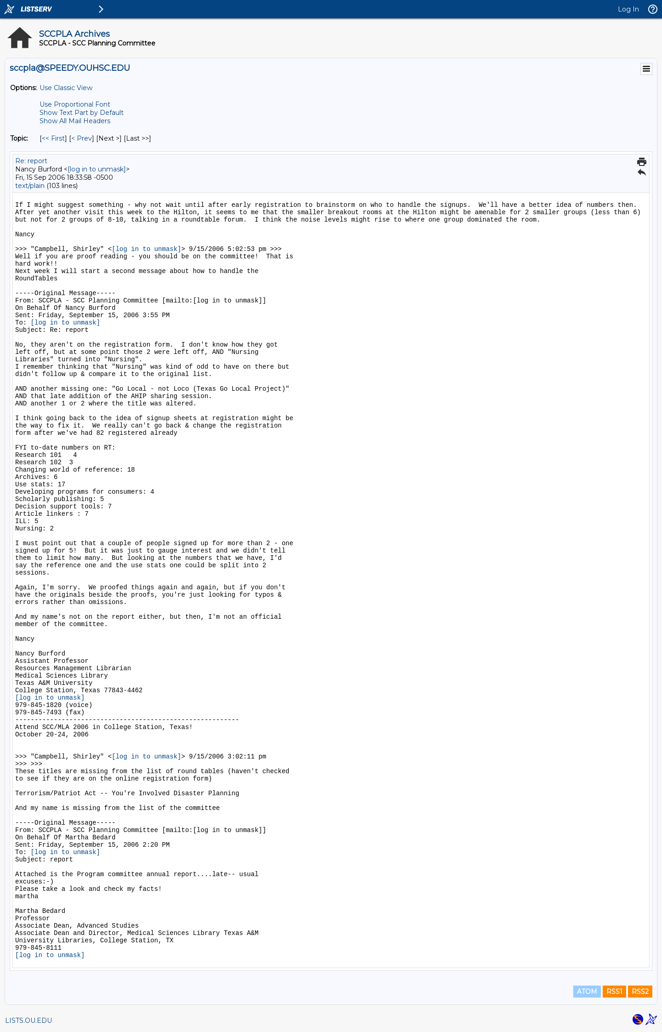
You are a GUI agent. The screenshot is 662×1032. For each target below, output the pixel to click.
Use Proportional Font (75, 104)
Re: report (31, 161)
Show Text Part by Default (82, 112)
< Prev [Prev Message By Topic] (81, 138)
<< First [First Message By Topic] (53, 138)
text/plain (30, 186)
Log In (628, 9)
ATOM (587, 991)
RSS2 (640, 991)
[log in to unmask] (97, 169)
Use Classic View (66, 88)
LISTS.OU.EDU (28, 1020)
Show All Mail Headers (75, 121)
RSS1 (614, 991)
